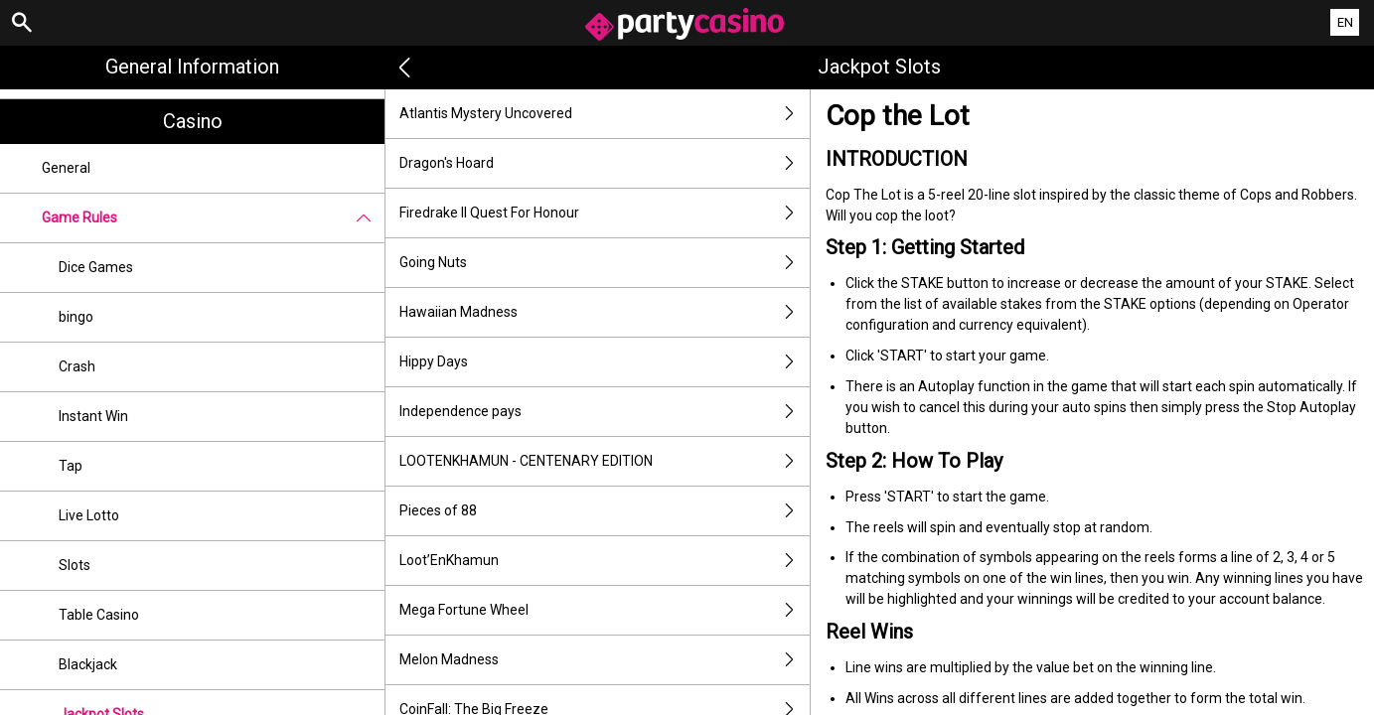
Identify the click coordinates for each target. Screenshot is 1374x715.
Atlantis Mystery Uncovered (604, 113)
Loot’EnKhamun (604, 560)
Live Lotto (89, 515)
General (66, 168)
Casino (193, 121)
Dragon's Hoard (604, 163)
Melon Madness (604, 660)
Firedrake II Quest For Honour (604, 213)
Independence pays (604, 411)
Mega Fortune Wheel (604, 610)
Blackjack (88, 664)
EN (1345, 22)
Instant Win (93, 416)
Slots (74, 565)
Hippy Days (604, 362)
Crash (77, 366)
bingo (76, 317)
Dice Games (96, 267)
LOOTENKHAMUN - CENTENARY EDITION (604, 461)
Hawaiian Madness (604, 312)
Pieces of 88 (604, 511)
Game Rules (213, 218)
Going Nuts (604, 262)
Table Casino (99, 615)
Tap (70, 466)
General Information (192, 66)
